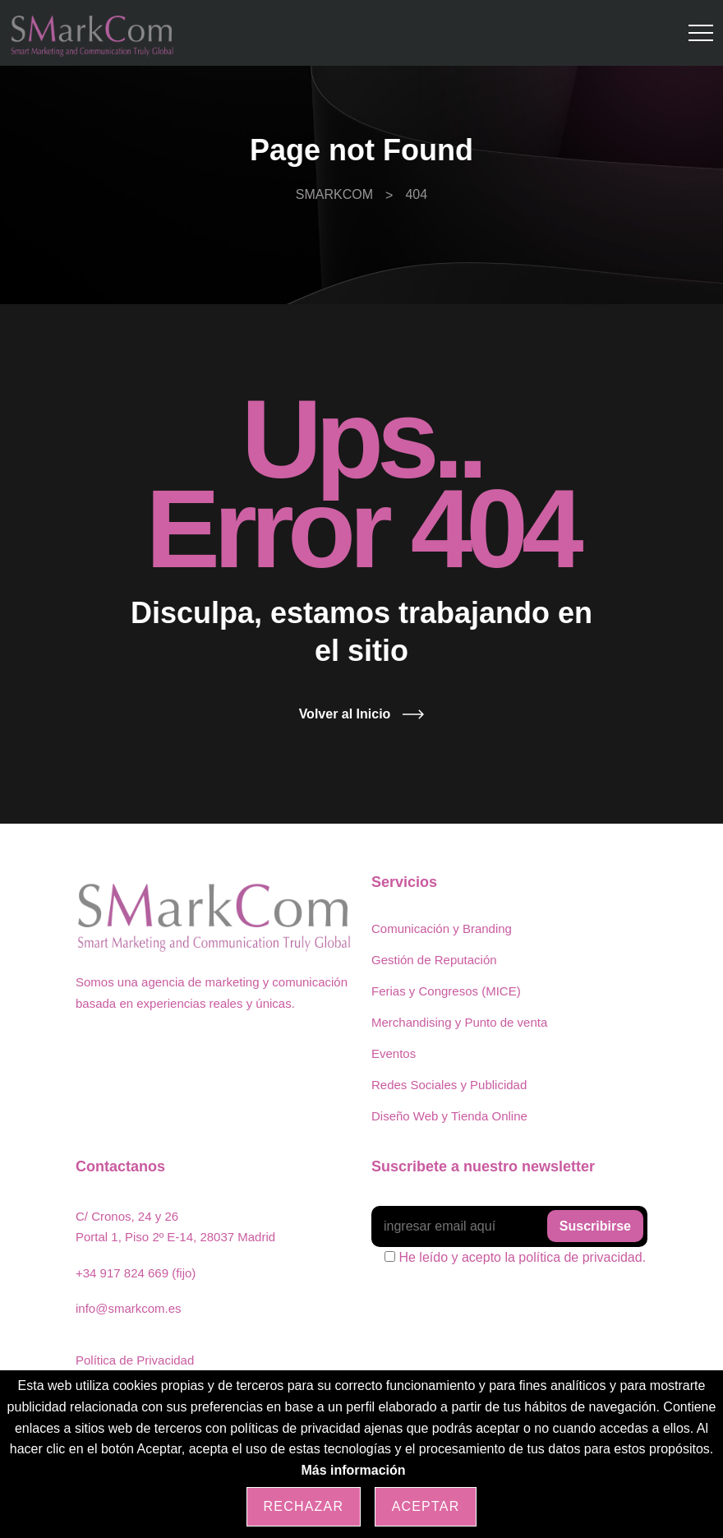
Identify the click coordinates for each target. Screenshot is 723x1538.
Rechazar (304, 1506)
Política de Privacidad (135, 1360)
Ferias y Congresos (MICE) (446, 991)
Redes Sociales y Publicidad (449, 1085)
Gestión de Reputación (434, 960)
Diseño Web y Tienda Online (449, 1116)
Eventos (393, 1053)
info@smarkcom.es (129, 1308)
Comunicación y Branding (441, 928)
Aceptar (426, 1506)
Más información (353, 1470)
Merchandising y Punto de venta (459, 1022)
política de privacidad (580, 1257)
